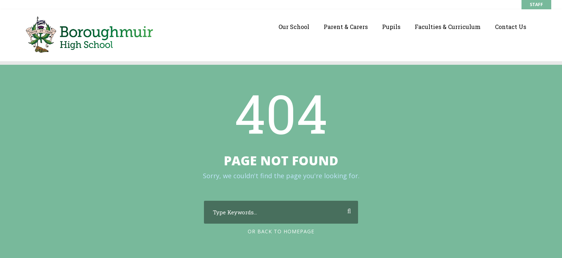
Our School (293, 26)
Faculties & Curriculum (448, 26)
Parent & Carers (346, 26)
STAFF (536, 4)
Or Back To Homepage (281, 231)
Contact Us (510, 26)
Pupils (391, 26)
